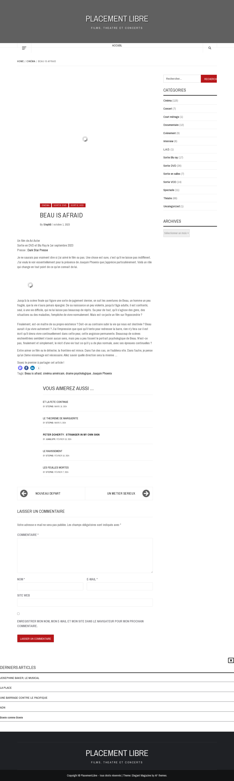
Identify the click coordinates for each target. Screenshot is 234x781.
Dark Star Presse (38, 250)
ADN (2, 707)
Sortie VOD (77, 205)
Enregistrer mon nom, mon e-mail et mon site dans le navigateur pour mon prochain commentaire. (80, 623)
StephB (47, 224)
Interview (168, 141)
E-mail (92, 579)
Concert (167, 108)
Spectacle (168, 190)
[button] (20, 368)
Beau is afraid (33, 373)
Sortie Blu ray (170, 157)
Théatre (167, 198)
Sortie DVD (60, 205)
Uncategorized (171, 206)
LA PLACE (6, 688)
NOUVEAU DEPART (48, 493)
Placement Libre (117, 18)
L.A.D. (166, 149)
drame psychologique (78, 373)
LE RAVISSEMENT (52, 451)
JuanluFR (51, 439)
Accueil (117, 45)
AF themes (161, 775)
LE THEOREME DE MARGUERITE (60, 418)
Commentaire (28, 535)
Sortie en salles (171, 174)
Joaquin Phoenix (102, 373)
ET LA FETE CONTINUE (55, 402)
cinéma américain (53, 373)
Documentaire (171, 125)
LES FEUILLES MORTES (56, 467)
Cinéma (46, 205)
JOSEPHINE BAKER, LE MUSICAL (19, 678)
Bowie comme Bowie (11, 717)
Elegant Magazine (141, 775)
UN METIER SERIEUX (121, 493)
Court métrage (171, 117)
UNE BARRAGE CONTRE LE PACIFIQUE (24, 698)
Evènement (169, 133)
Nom (21, 579)
